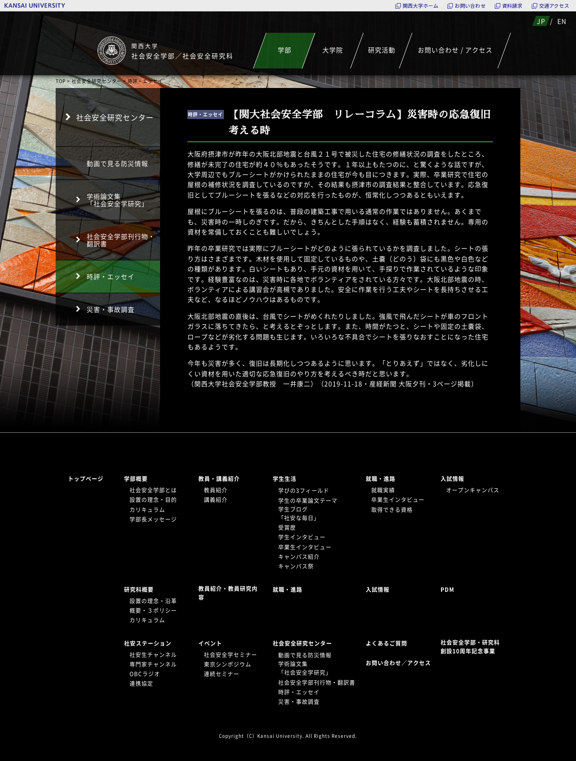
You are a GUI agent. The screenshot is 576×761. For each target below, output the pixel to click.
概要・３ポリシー (153, 610)
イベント (210, 643)
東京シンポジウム (227, 664)
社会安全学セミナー (230, 655)
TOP (61, 81)
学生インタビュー (302, 537)
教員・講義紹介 (219, 479)
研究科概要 (139, 589)
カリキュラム (147, 510)
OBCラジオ (145, 674)
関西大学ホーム (421, 6)
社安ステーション (147, 643)
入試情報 (452, 479)
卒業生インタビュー (305, 547)
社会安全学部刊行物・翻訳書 (121, 240)
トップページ (86, 479)
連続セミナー (221, 674)
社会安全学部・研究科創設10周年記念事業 (470, 646)
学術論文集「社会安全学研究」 (117, 200)
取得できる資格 (392, 510)
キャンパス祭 (296, 566)
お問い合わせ (470, 6)
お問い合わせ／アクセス (401, 663)
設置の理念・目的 (153, 500)
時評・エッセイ (111, 276)
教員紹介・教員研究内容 (228, 593)
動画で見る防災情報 (117, 163)
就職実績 (383, 490)
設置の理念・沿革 (153, 601)
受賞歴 (287, 527)
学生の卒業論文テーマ (307, 501)
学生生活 (284, 479)
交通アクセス (554, 6)
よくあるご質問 (386, 643)
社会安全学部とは (153, 490)
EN (561, 21)
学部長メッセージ (153, 519)
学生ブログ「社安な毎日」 (299, 513)
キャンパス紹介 (299, 557)
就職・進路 (380, 479)
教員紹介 (216, 490)
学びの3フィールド (303, 491)
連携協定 (141, 683)
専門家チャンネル (153, 664)
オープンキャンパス (472, 490)
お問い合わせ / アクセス (455, 49)
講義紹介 (216, 500)
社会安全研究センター (97, 81)
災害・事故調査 (111, 309)
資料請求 (512, 6)
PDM (447, 589)
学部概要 (136, 479)
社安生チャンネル (153, 655)
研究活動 (381, 49)
